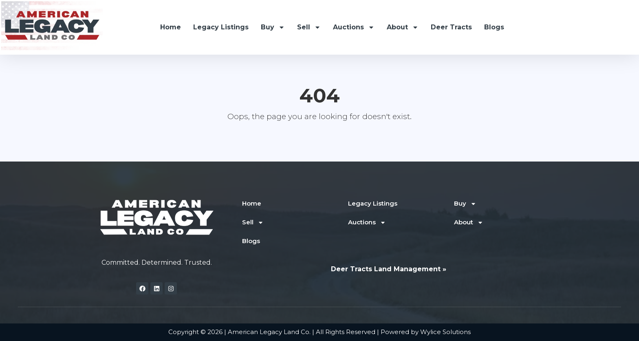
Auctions (354, 27)
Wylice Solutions (445, 332)
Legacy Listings (221, 27)
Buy (273, 27)
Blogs (494, 27)
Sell (309, 27)
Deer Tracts (451, 27)
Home (170, 27)
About (403, 27)
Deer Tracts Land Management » (388, 269)
